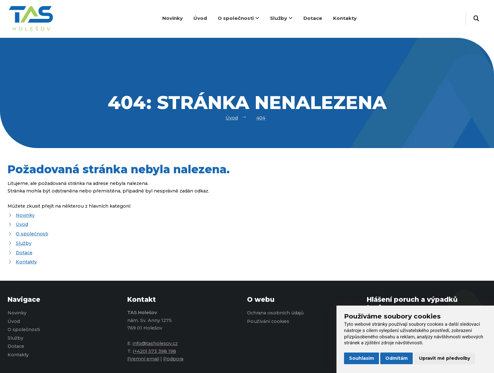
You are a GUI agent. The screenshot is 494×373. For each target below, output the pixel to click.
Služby (281, 18)
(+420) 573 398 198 (154, 351)
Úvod (200, 18)
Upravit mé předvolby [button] (444, 358)
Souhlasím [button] (361, 358)
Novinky (172, 18)
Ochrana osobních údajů (275, 313)
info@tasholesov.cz (155, 343)
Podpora (173, 359)
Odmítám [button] (396, 358)
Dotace (312, 18)
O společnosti (238, 18)
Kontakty (345, 18)
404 (260, 118)
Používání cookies (268, 321)
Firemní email (143, 359)
